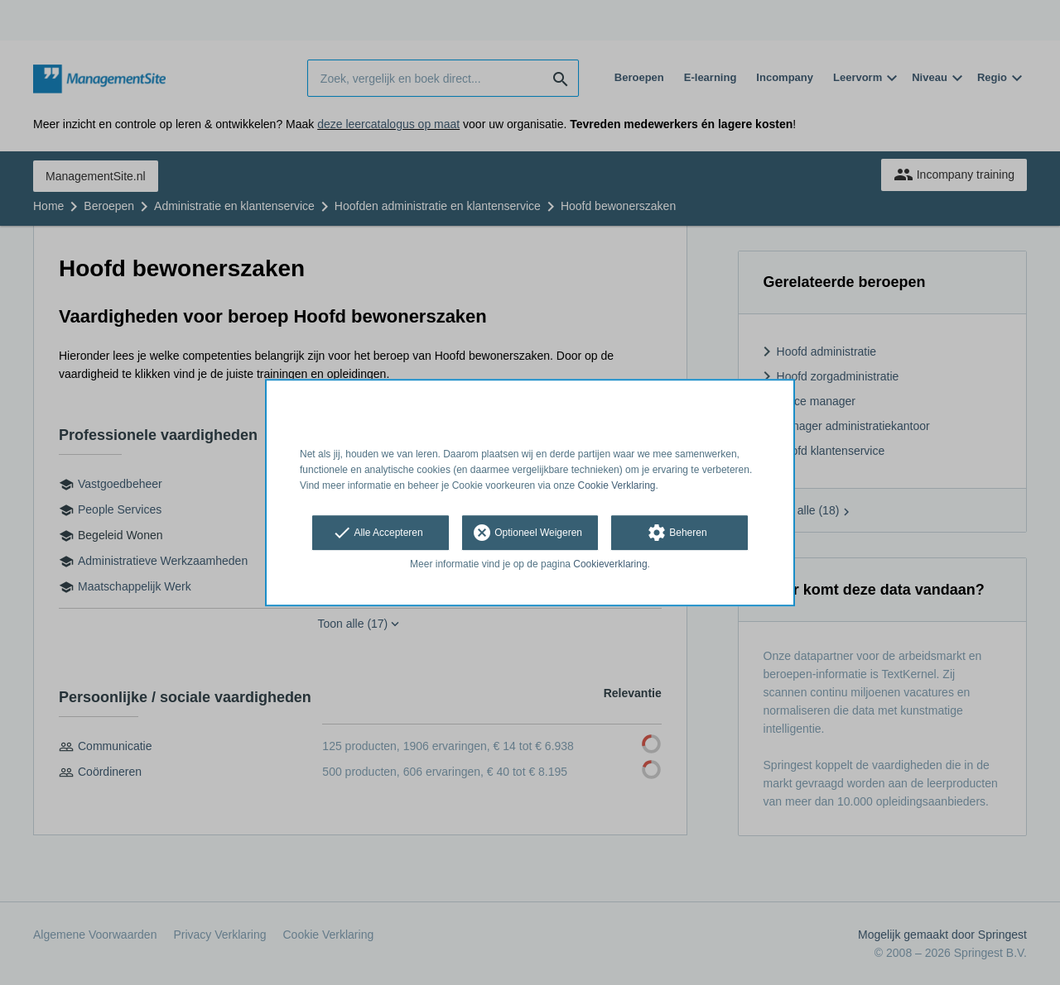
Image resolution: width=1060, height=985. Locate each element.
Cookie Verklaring (617, 485)
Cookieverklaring (610, 565)
